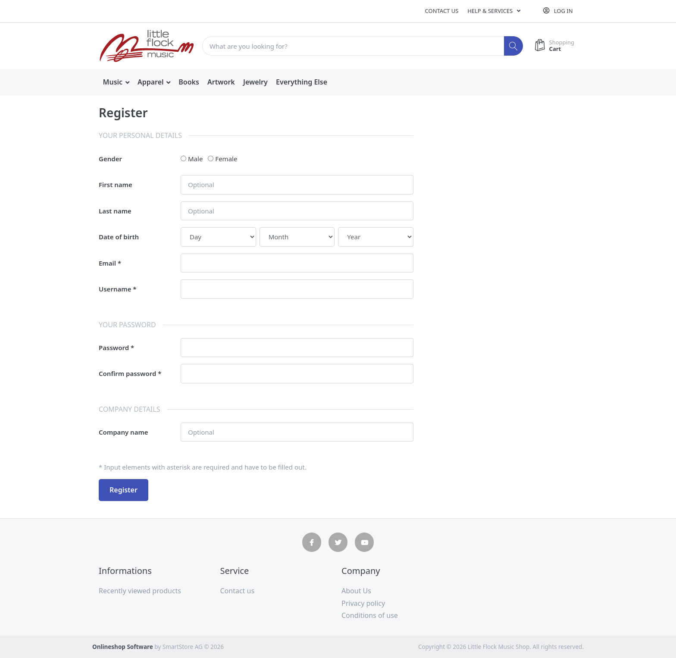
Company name (123, 432)
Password (114, 347)
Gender (110, 158)
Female (226, 158)
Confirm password (127, 373)
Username (115, 289)
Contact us (442, 11)
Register (124, 490)
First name (115, 184)
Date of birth (119, 236)
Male (195, 158)
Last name (115, 211)
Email (107, 263)
